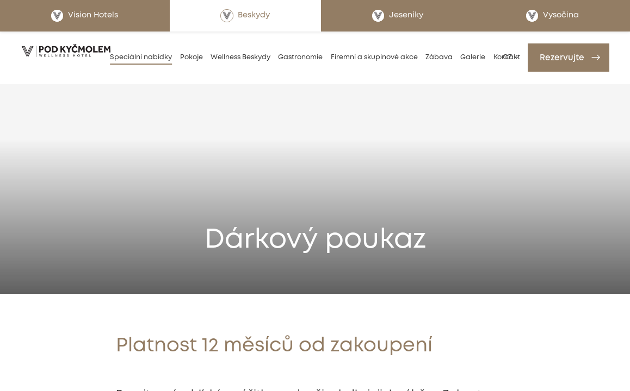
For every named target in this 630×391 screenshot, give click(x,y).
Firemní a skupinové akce (374, 57)
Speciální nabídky (141, 57)
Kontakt (506, 57)
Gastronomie (300, 57)
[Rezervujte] (568, 57)
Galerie (472, 57)
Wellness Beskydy (240, 57)
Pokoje (191, 57)
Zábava (439, 57)
